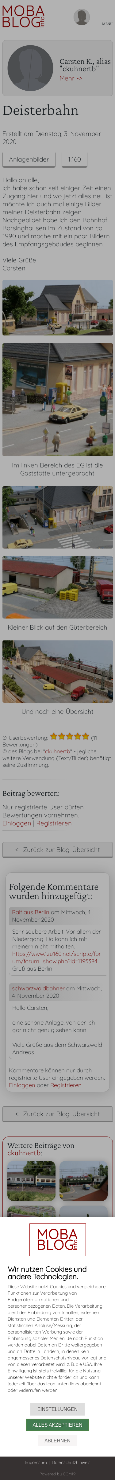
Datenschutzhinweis (71, 1462)
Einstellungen (57, 1409)
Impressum (36, 1462)
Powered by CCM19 (57, 1473)
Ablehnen (57, 1440)
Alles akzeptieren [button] (57, 1425)
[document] (57, 1334)
